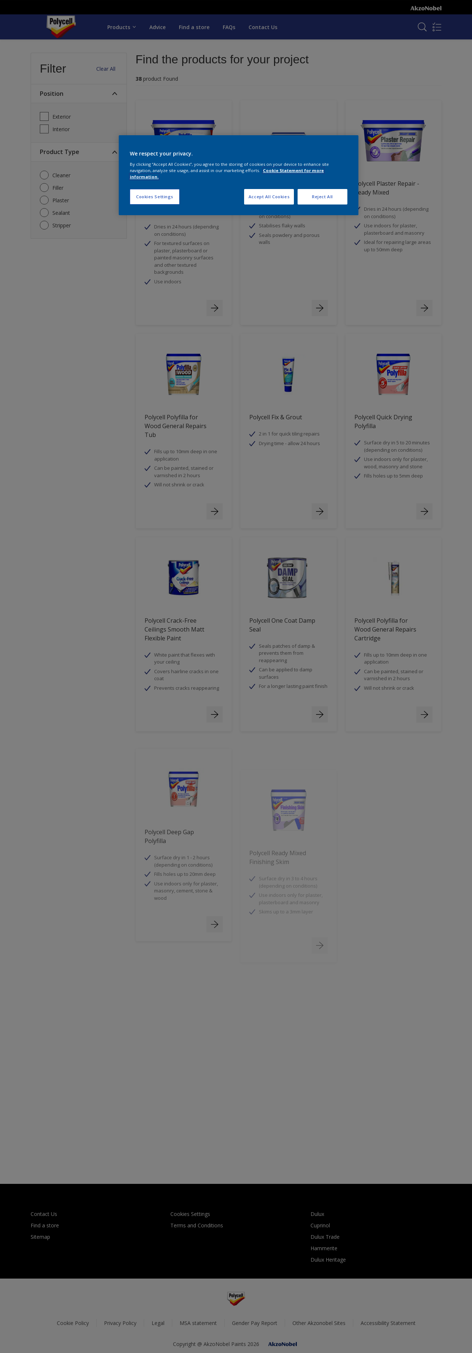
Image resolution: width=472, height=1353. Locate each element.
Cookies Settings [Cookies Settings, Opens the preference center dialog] (154, 196)
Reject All (322, 196)
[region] (238, 175)
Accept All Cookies (269, 196)
